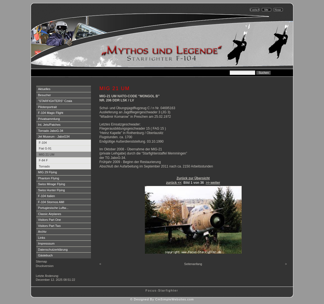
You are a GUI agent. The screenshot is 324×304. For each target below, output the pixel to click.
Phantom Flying (48, 178)
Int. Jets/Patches (49, 124)
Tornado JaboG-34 (50, 130)
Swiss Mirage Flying (51, 184)
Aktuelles (44, 89)
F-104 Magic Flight (50, 112)
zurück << (174, 183)
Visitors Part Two (49, 225)
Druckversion (45, 266)
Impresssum (46, 243)
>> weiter (213, 183)
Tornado (44, 166)
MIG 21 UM (46, 154)
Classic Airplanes (49, 214)
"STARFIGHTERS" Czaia (55, 101)
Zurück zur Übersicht (193, 178)
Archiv (42, 231)
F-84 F (43, 160)
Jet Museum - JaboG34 (54, 136)
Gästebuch (45, 255)
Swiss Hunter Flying (51, 190)
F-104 (43, 142)
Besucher (44, 95)
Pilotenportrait (47, 107)
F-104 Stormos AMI (51, 202)
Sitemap (41, 261)
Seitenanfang (193, 264)
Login (40, 271)
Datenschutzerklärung (53, 249)
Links (41, 237)
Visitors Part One (49, 219)
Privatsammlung (49, 118)
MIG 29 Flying (47, 172)
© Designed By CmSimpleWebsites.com (162, 299)
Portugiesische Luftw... (53, 207)
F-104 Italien (46, 196)
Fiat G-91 (45, 148)
